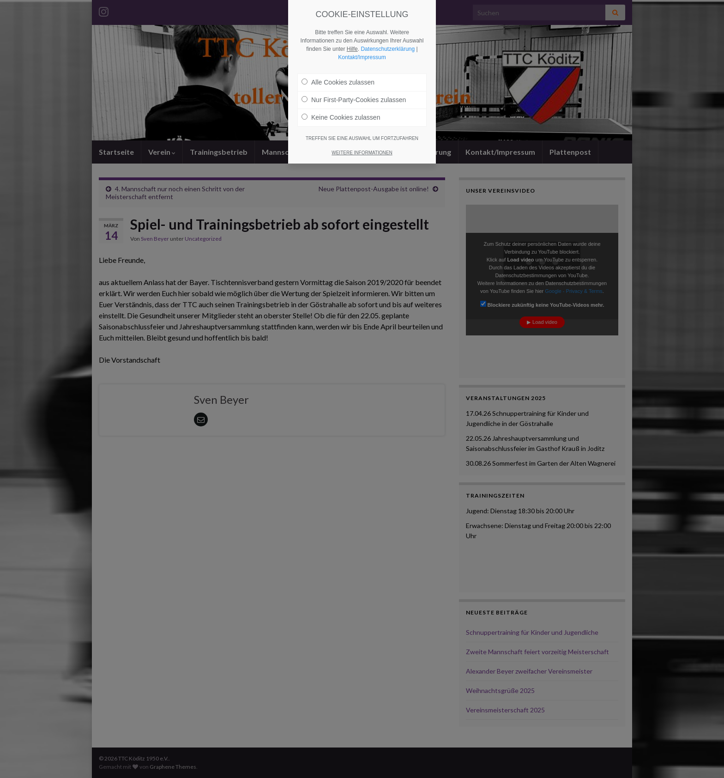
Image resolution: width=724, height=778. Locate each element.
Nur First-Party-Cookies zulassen (354, 99)
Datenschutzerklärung (388, 49)
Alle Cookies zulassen (338, 82)
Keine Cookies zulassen (341, 117)
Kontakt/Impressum (362, 57)
